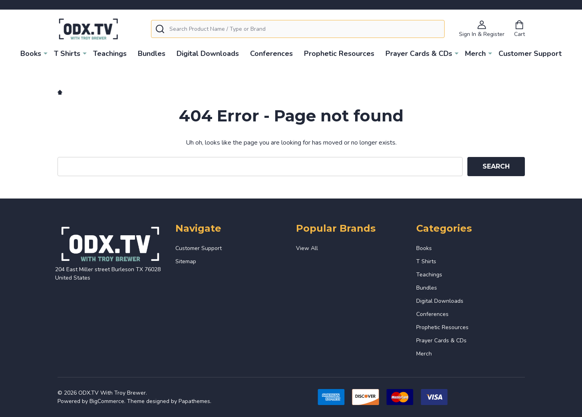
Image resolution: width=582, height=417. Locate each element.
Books (30, 53)
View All (307, 248)
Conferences (271, 53)
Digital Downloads (208, 53)
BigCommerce (106, 401)
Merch (475, 53)
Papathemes (194, 401)
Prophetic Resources (339, 53)
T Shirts (67, 53)
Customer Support (530, 53)
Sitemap (185, 261)
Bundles (151, 53)
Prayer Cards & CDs (418, 53)
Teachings (110, 53)
